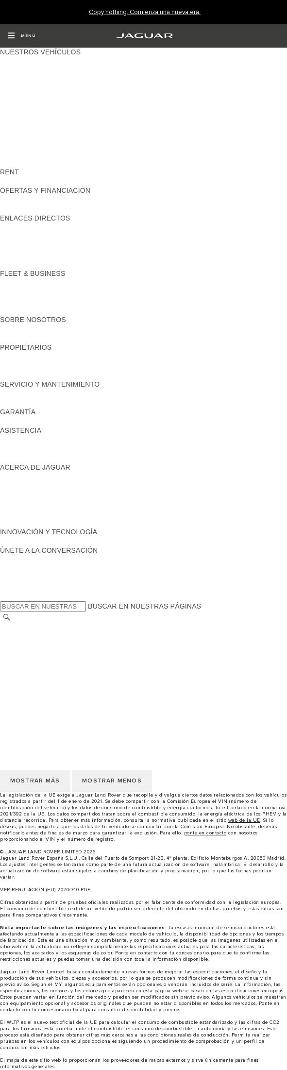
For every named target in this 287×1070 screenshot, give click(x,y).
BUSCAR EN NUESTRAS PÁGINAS (144, 606)
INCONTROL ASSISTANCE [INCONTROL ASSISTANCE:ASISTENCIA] (43, 458)
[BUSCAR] (7, 617)
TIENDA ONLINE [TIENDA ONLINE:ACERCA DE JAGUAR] (26, 513)
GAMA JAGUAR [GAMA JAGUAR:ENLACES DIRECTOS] (25, 227)
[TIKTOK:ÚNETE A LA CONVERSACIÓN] (16, 569)
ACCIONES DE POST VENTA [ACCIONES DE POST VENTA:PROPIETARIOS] (46, 375)
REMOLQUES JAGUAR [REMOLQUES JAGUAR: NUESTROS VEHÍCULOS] (37, 135)
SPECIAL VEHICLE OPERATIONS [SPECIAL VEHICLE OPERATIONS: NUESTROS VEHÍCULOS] (54, 144)
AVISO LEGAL (22, 645)
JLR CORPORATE (29, 673)
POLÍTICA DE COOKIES (38, 664)
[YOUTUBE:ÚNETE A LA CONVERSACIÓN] (20, 578)
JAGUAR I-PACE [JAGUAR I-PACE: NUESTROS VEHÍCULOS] (26, 80)
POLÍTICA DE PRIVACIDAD (43, 655)
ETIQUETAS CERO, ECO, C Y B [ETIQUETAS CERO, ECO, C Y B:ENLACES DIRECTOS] (51, 264)
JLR (6, 329)
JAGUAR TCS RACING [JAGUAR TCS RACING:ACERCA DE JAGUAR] (36, 486)
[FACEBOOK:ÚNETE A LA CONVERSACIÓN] (23, 587)
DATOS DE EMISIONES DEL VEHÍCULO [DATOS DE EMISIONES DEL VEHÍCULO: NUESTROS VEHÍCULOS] (64, 153)
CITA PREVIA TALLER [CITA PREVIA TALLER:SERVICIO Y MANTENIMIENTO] (35, 393)
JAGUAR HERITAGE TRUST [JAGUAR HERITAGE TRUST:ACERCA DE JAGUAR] (45, 523)
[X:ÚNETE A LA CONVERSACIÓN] (7, 596)
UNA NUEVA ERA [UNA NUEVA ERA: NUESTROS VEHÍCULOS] (27, 163)
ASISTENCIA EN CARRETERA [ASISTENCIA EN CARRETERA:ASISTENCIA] (49, 439)
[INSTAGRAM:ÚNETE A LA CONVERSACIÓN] (24, 559)
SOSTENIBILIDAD (29, 338)
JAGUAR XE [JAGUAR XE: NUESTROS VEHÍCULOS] (19, 98)
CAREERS (17, 636)
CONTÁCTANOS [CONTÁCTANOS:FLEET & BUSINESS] (26, 310)
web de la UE (244, 820)
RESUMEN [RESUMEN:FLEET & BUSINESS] (17, 283)
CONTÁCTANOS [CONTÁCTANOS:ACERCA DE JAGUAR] (26, 495)
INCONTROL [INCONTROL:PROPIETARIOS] (20, 366)
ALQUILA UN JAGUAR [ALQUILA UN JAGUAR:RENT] (35, 181)
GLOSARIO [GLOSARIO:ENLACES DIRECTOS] (18, 246)
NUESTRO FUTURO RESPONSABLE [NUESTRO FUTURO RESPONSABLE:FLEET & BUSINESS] (59, 301)
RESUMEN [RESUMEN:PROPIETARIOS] (17, 356)
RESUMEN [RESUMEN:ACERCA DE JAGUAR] (17, 476)
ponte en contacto (205, 833)
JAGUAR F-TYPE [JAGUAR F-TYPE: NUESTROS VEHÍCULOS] (27, 89)
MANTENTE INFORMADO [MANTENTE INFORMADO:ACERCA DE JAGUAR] (41, 504)
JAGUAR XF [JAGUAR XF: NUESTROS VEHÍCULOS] (19, 107)
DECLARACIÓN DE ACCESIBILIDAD (58, 692)
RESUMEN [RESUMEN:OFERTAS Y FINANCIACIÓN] (17, 200)
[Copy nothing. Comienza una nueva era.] (145, 12)
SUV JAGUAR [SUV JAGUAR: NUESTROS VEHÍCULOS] (22, 116)
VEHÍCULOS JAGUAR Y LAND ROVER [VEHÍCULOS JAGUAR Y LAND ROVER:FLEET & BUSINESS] (62, 292)
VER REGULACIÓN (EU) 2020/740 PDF (45, 889)
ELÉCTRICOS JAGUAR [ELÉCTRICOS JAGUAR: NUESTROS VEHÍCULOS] (37, 126)
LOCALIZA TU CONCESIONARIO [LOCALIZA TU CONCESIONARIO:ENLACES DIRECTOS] (52, 236)
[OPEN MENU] (21, 36)
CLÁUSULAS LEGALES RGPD (48, 682)
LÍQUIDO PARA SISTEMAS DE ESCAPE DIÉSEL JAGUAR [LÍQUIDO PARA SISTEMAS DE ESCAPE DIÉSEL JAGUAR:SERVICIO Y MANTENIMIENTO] (92, 403)
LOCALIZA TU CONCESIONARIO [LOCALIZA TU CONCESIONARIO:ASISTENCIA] (52, 449)
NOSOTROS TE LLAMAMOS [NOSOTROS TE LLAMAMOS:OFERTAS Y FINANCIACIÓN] (45, 209)
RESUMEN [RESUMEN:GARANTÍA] (17, 421)
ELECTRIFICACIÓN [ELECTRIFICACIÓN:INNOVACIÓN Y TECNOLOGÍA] (31, 541)
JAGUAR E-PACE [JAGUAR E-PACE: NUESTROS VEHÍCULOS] (27, 70)
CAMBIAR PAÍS (24, 627)
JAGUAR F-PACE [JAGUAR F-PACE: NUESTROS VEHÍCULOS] (27, 61)
